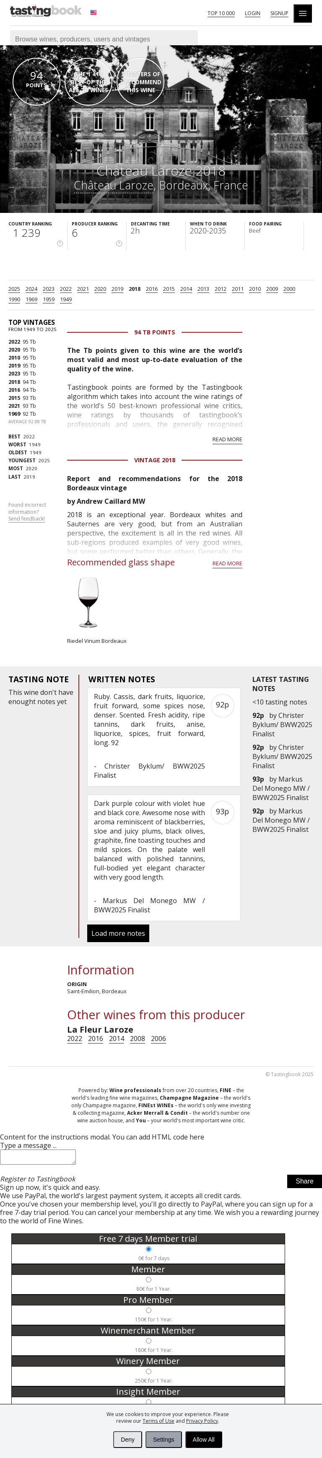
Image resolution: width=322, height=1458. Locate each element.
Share (305, 1183)
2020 (100, 289)
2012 (220, 289)
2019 (117, 289)
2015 (169, 289)
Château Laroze (113, 185)
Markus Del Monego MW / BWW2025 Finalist (281, 788)
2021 (83, 289)
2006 (158, 1038)
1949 (66, 299)
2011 (238, 289)
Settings (163, 1439)
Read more (227, 439)
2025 (14, 289)
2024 (31, 289)
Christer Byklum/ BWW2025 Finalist (282, 724)
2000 (289, 289)
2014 (186, 289)
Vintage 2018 (154, 460)
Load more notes (118, 933)
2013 (203, 289)
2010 (255, 289)
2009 (272, 289)
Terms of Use (158, 1420)
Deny (128, 1439)
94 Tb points (154, 332)
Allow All (204, 1439)
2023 (49, 289)
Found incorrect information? (27, 512)
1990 (14, 299)
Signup (279, 13)
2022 (66, 289)
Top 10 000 (221, 13)
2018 (134, 289)
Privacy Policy (202, 1420)
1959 (49, 299)
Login (252, 13)
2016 (152, 289)
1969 (31, 299)
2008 (137, 1038)
